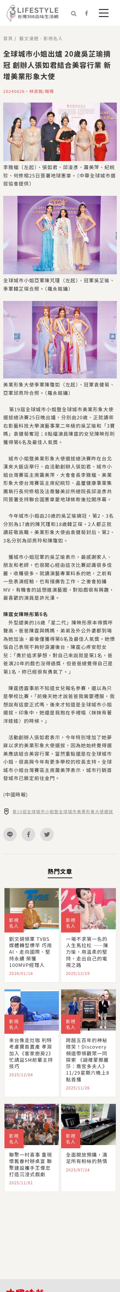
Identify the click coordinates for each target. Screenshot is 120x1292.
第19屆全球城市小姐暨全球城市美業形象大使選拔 (62, 811)
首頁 (8, 38)
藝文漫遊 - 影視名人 (41, 38)
